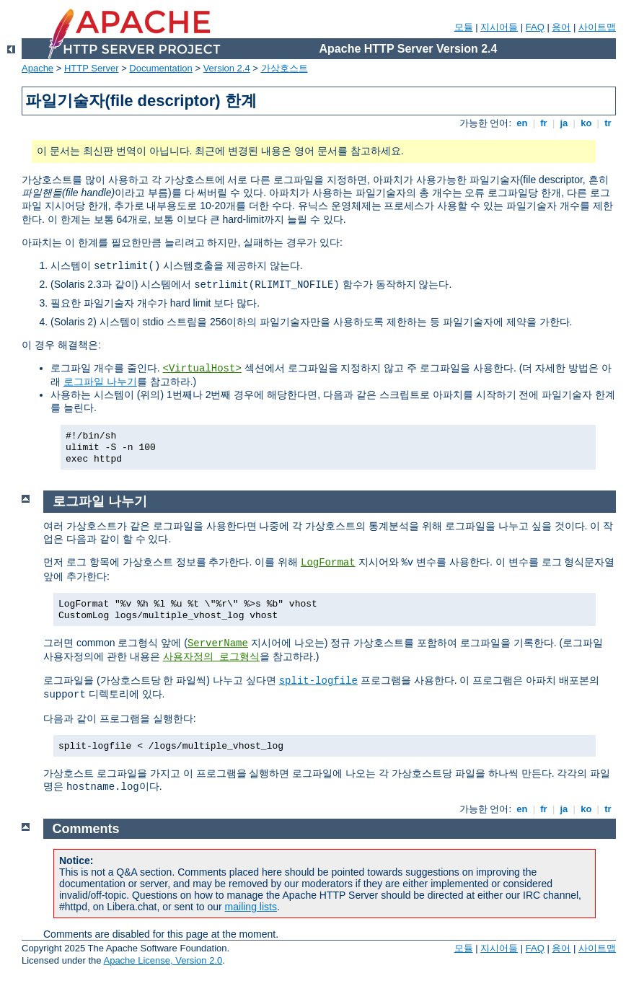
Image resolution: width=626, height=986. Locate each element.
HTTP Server (91, 68)
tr (608, 123)
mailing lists (251, 906)
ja (563, 123)
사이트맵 (597, 27)
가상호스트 (284, 68)
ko (586, 123)
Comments (86, 829)
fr (544, 123)
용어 (561, 27)
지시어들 (499, 27)
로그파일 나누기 (100, 381)
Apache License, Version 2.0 (162, 960)
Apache (37, 68)
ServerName (218, 643)
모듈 (463, 27)
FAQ (535, 27)
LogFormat (328, 562)
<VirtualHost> (202, 368)
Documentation (160, 68)
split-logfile (318, 681)
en (522, 123)
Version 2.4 (226, 68)
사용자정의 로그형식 (211, 657)
